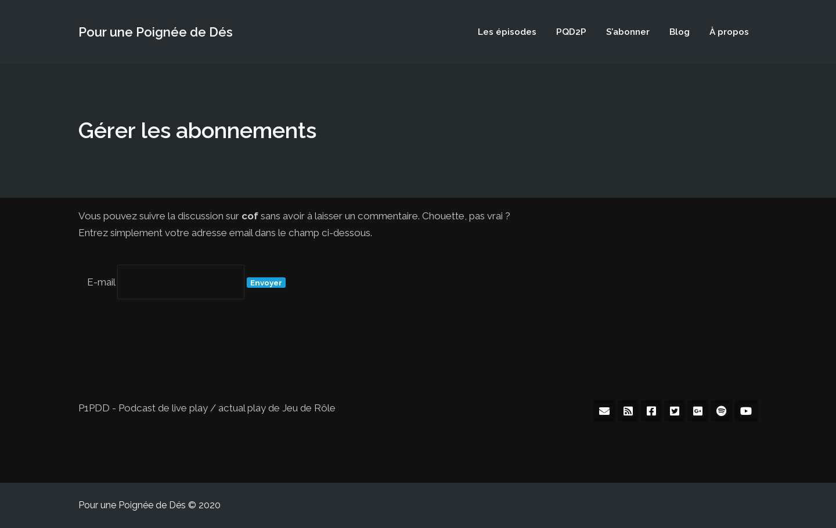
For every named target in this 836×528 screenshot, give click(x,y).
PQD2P (571, 31)
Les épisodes (507, 31)
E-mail (101, 282)
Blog (679, 31)
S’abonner (628, 31)
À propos (729, 31)
